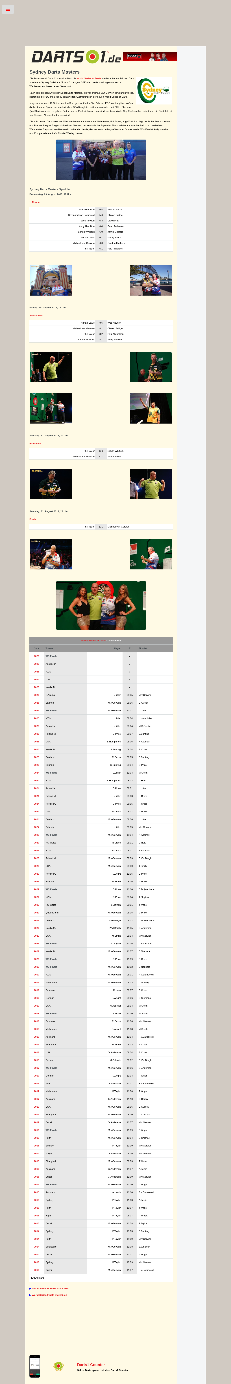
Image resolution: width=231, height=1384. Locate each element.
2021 (36, 943)
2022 (36, 889)
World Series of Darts (89, 78)
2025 (36, 710)
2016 (36, 1130)
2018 (36, 1013)
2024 (36, 772)
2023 (36, 835)
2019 (36, 967)
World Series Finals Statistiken (49, 1295)
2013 (36, 1262)
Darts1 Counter (91, 1365)
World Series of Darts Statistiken (50, 1288)
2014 (36, 1231)
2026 (36, 656)
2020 (36, 959)
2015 (36, 1184)
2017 (36, 1068)
